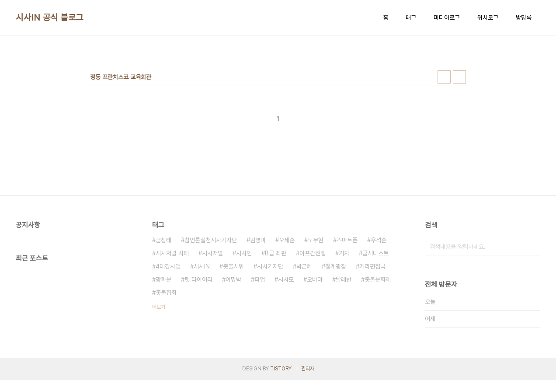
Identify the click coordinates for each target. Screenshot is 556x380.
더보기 (158, 307)
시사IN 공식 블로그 (49, 17)
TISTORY (281, 369)
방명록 (524, 17)
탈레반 (343, 279)
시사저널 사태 (172, 253)
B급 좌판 (275, 253)
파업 (259, 279)
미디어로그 (447, 17)
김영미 (258, 240)
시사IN (202, 266)
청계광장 (335, 266)
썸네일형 (444, 77)
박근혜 (304, 266)
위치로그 (487, 17)
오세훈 (287, 240)
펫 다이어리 (198, 279)
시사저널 (212, 253)
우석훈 (378, 240)
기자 (344, 253)
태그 (411, 17)
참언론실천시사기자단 (210, 240)
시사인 (244, 253)
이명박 (233, 279)
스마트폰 (347, 240)
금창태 (163, 240)
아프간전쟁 (312, 253)
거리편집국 (372, 266)
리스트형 (459, 77)
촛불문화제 (378, 279)
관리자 (307, 369)
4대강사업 (168, 266)
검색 (531, 246)
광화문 (163, 279)
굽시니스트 (375, 253)
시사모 (286, 279)
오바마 (315, 279)
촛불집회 (166, 292)
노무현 (315, 240)
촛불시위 (233, 266)
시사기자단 (270, 266)
